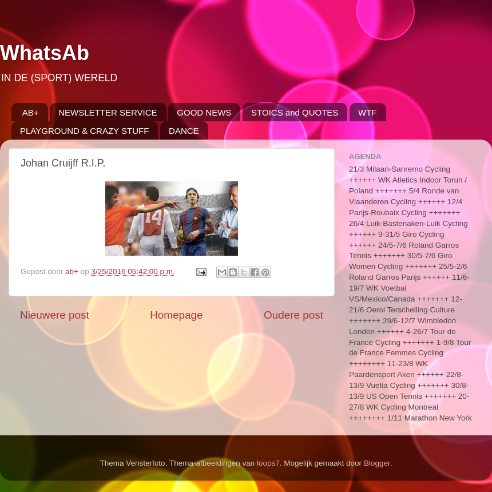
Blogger (377, 463)
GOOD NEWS (204, 112)
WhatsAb (44, 53)
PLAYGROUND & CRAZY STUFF (84, 131)
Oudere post (293, 315)
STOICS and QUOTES (294, 112)
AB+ (30, 112)
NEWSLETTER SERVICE (107, 112)
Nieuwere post (54, 315)
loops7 (268, 463)
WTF (367, 112)
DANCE (184, 131)
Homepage (176, 315)
